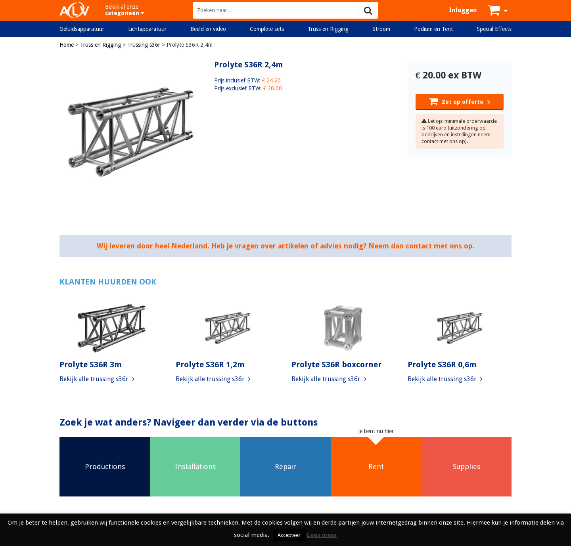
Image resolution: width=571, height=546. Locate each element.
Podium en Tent (433, 29)
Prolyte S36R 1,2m (210, 364)
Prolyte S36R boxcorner (336, 364)
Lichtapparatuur (147, 29)
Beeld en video (208, 29)
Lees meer (322, 534)
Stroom (381, 29)
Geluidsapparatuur (81, 29)
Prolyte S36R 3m (90, 364)
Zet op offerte (459, 101)
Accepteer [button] (289, 535)
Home (66, 45)
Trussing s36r (143, 45)
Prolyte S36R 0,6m (442, 364)
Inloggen (463, 10)
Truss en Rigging (328, 29)
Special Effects (494, 29)
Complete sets (267, 29)
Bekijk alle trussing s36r (96, 379)
